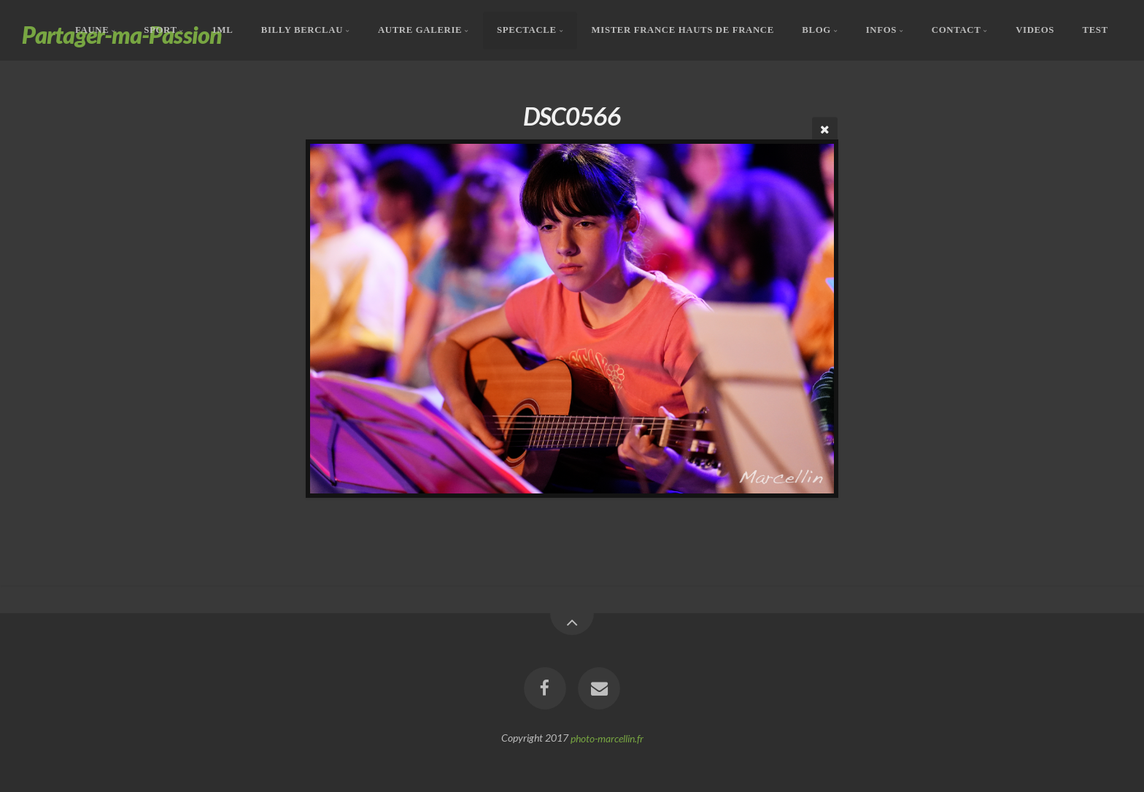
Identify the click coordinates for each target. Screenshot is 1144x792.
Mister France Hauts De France (683, 30)
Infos (881, 30)
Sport (160, 30)
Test (1095, 30)
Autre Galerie (420, 30)
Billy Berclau (302, 30)
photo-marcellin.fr (607, 737)
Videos (1035, 30)
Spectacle (527, 30)
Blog (816, 30)
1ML (222, 30)
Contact (956, 30)
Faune (92, 30)
